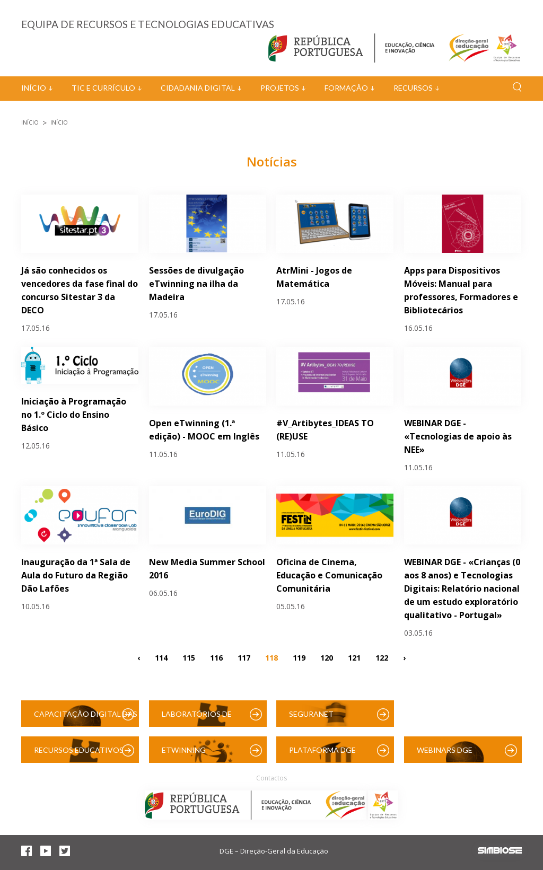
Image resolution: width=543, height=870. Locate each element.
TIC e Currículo (103, 87)
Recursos (413, 87)
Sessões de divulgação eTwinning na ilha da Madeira (196, 284)
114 (161, 657)
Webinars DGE (444, 749)
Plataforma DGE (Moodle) (322, 754)
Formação (346, 87)
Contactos (271, 778)
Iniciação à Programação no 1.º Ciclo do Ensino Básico (73, 415)
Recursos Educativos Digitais (79, 754)
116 (216, 657)
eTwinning (184, 749)
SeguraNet (311, 713)
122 (381, 657)
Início (33, 87)
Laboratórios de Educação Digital (199, 718)
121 (354, 657)
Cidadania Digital (198, 87)
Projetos (279, 87)
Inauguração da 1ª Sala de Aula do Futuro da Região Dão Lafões (75, 575)
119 (299, 657)
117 (244, 657)
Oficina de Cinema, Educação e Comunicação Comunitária (329, 575)
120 (326, 657)
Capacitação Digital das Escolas (85, 718)
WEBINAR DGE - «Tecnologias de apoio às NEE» (458, 436)
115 (188, 657)
